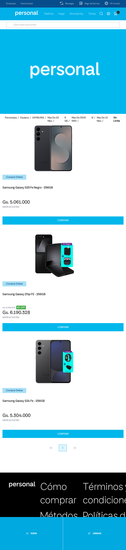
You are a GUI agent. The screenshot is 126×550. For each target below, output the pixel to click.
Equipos (24, 118)
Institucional (27, 4)
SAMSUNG (38, 118)
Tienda (92, 14)
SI (92, 118)
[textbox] (63, 25)
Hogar (61, 14)
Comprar (63, 220)
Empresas (11, 4)
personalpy (11, 118)
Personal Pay (76, 14)
